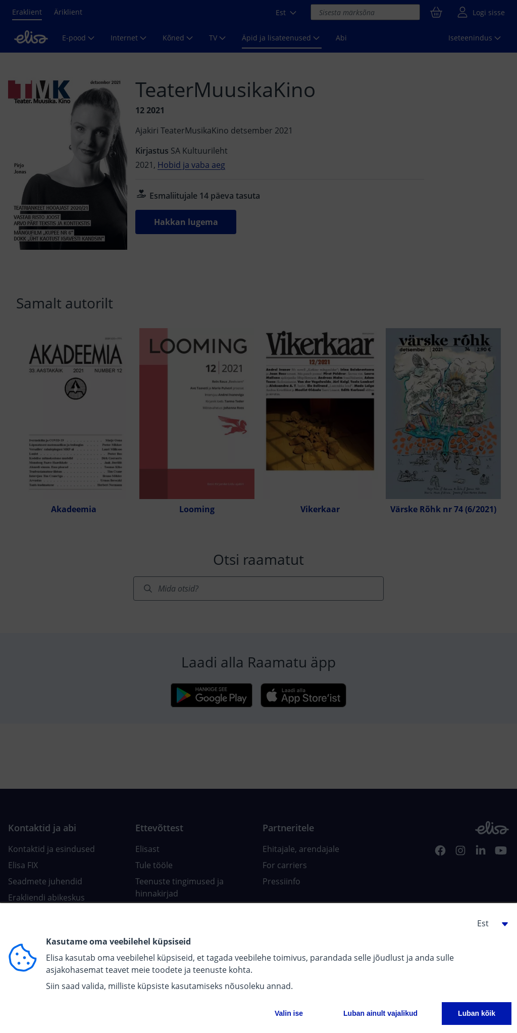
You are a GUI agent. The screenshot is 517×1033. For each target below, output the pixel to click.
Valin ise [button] (289, 1013)
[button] (489, 923)
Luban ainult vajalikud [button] (380, 1013)
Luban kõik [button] (476, 1013)
